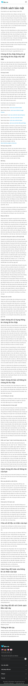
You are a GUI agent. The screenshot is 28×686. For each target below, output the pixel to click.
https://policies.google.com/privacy (9, 143)
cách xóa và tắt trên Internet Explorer (16, 115)
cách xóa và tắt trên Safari (16, 107)
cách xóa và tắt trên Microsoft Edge (18, 123)
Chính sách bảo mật (20, 683)
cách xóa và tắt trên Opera (16, 120)
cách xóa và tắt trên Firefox (16, 117)
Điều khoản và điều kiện (9, 683)
